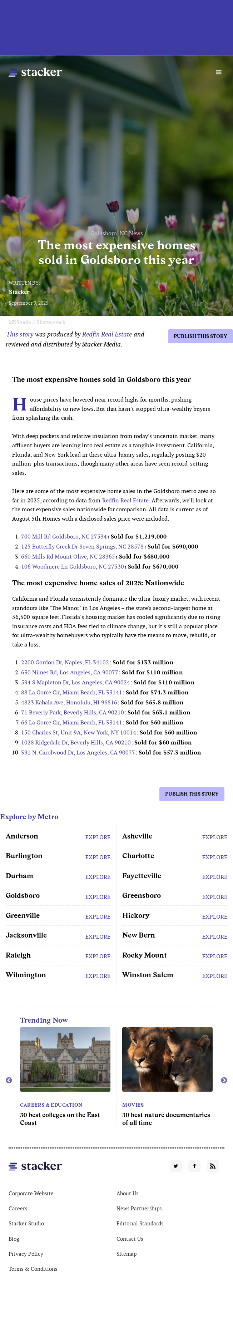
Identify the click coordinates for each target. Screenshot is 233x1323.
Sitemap (126, 1253)
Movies (133, 1105)
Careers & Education (51, 1105)
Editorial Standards (139, 1223)
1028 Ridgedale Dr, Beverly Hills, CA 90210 (76, 742)
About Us (127, 1193)
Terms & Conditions (33, 1268)
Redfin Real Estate (107, 334)
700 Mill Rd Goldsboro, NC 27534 (64, 536)
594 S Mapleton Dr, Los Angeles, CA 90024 (75, 682)
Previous (9, 1080)
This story (19, 334)
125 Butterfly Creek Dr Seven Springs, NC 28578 (82, 546)
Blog (14, 1238)
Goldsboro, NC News (116, 233)
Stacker (19, 292)
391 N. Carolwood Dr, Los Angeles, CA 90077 (78, 752)
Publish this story (200, 336)
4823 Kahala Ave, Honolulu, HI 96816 (69, 702)
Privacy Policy (26, 1253)
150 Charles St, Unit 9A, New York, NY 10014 (78, 732)
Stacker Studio (26, 1223)
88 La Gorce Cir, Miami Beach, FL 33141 (71, 692)
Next (224, 1080)
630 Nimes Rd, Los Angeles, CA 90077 (69, 672)
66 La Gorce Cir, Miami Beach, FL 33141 (71, 722)
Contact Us (129, 1238)
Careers (18, 1208)
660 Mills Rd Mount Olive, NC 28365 (68, 556)
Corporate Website (31, 1193)
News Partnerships (139, 1208)
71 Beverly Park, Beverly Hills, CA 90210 (72, 712)
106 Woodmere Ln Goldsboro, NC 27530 (72, 566)
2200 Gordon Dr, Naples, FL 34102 (65, 662)
